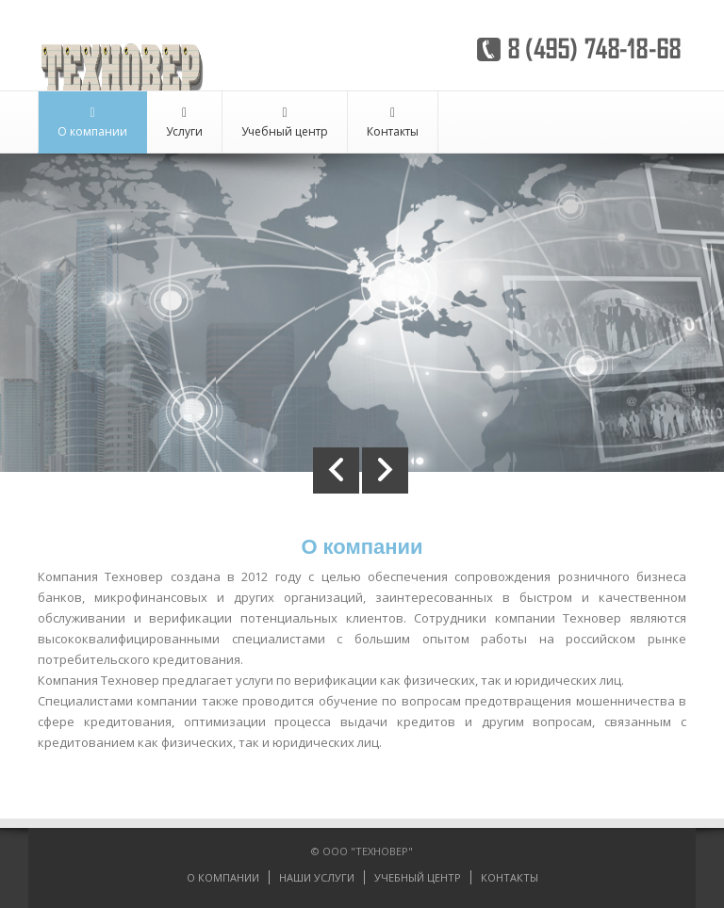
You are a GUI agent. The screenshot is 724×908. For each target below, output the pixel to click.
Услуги (184, 122)
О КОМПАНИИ (223, 877)
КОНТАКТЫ (509, 877)
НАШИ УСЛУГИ (316, 877)
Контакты (393, 122)
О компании (92, 122)
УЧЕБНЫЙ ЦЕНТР (417, 877)
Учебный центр (284, 122)
